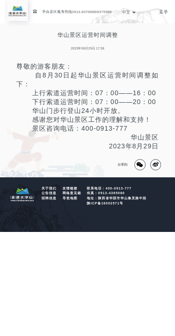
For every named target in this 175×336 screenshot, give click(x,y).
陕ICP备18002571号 (105, 203)
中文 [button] (129, 12)
